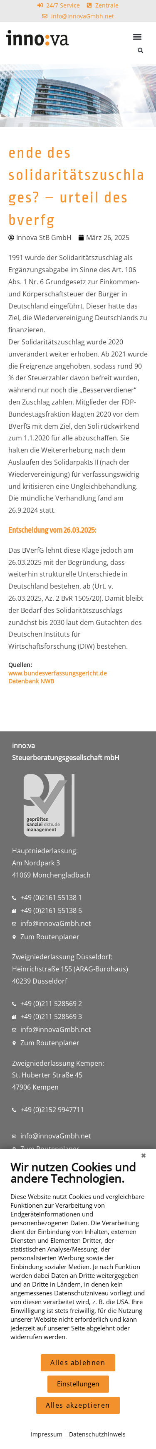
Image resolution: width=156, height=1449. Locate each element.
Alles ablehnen (77, 1362)
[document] (78, 1256)
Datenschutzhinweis (97, 1434)
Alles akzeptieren (78, 1405)
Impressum (46, 1434)
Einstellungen (78, 1383)
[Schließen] (143, 1155)
